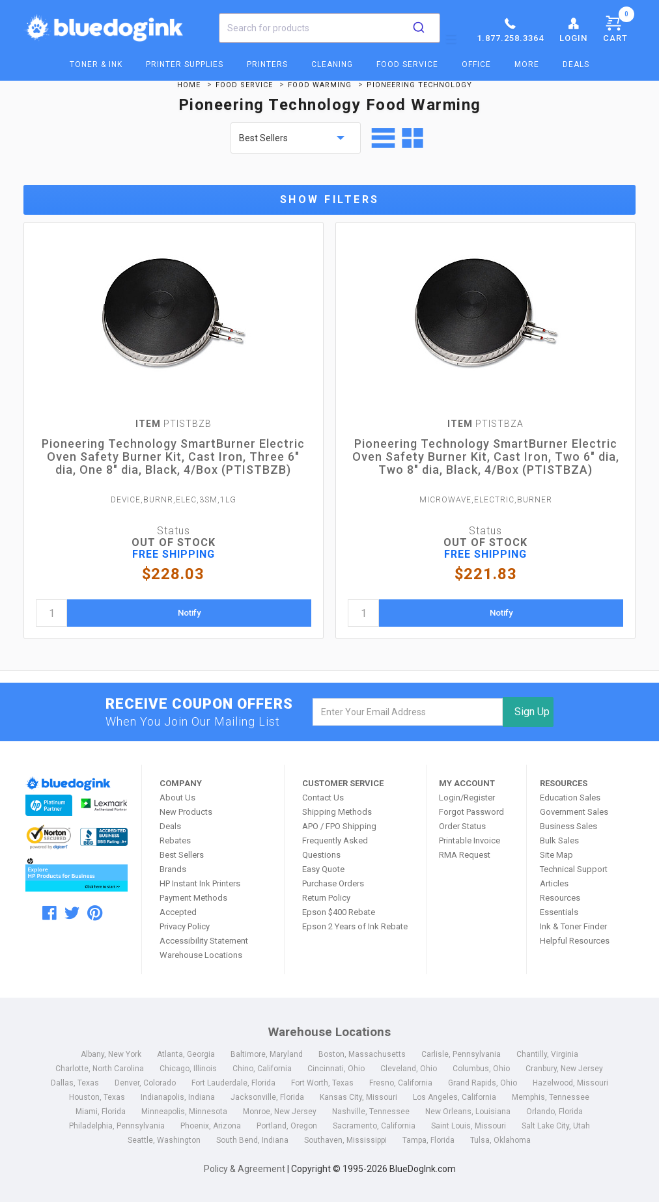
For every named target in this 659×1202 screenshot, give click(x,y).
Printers (267, 64)
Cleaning (332, 64)
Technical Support (574, 869)
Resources (560, 898)
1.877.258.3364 (510, 29)
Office (476, 64)
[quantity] (51, 613)
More (526, 64)
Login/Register (467, 797)
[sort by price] (296, 138)
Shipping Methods (337, 812)
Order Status (462, 826)
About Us (177, 797)
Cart (618, 26)
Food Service (407, 64)
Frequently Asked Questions (335, 848)
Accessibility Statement (204, 941)
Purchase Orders (333, 883)
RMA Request (464, 855)
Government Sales (574, 812)
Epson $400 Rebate (338, 912)
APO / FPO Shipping (339, 826)
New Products (186, 812)
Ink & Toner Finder (573, 926)
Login (573, 29)
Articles (554, 883)
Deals (576, 64)
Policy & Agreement (244, 1169)
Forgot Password (471, 812)
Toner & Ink (96, 64)
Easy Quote (323, 869)
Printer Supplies (184, 64)
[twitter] (71, 913)
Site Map (556, 855)
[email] (407, 712)
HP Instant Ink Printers (200, 883)
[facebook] (49, 913)
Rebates (175, 840)
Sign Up (532, 711)
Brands (173, 869)
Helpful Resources (575, 941)
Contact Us (323, 797)
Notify (189, 613)
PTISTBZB (173, 423)
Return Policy (326, 898)
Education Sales (570, 797)
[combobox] (329, 28)
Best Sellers (182, 855)
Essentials (559, 912)
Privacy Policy (185, 926)
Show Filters (330, 199)
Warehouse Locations (201, 955)
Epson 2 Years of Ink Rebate (355, 926)
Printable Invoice (469, 840)
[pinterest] (94, 913)
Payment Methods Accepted (193, 905)
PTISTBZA (485, 423)
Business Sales (568, 826)
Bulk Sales (559, 840)
